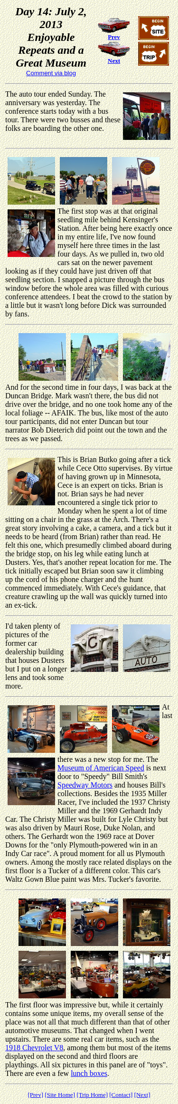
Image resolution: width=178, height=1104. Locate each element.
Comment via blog (51, 73)
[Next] (142, 1094)
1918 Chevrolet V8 (34, 1048)
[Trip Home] (92, 1094)
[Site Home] (60, 1094)
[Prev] (35, 1094)
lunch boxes (89, 1073)
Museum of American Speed (100, 768)
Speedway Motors (84, 785)
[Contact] (120, 1094)
